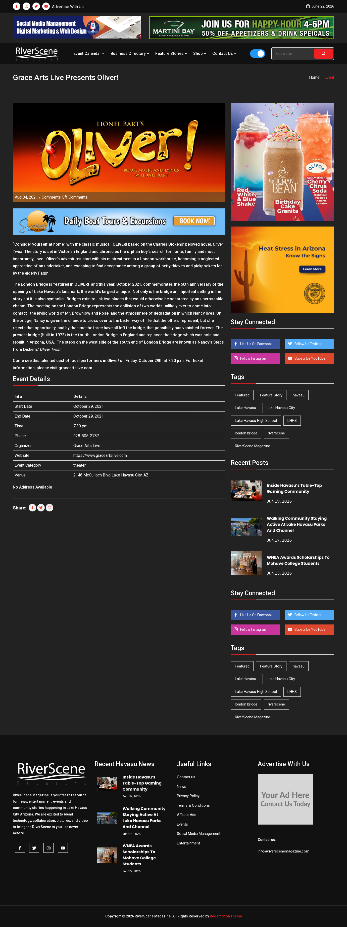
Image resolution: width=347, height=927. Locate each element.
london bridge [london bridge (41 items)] (246, 433)
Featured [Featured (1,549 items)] (242, 395)
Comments (65, 197)
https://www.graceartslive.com (100, 455)
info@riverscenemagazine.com (283, 851)
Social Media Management (198, 833)
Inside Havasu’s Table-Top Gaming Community (294, 488)
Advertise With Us (68, 6)
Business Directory (130, 53)
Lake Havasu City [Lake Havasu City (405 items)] (281, 407)
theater (79, 465)
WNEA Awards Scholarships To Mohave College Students (298, 560)
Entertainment (188, 843)
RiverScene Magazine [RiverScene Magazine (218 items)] (252, 446)
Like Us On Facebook (256, 344)
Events (182, 824)
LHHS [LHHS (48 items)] (292, 420)
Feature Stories (171, 53)
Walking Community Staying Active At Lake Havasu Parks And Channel (297, 524)
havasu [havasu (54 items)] (299, 395)
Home (314, 77)
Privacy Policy (188, 796)
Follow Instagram (253, 358)
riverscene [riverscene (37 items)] (276, 433)
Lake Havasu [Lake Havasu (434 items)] (245, 407)
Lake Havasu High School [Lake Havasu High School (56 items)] (256, 420)
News (181, 786)
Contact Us (224, 53)
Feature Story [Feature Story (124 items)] (271, 395)
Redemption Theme (226, 916)
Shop (200, 53)
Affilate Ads (186, 814)
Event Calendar (89, 53)
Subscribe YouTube (309, 358)
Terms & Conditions (193, 805)
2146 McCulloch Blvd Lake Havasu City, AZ (110, 475)
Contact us (186, 777)
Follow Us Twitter (308, 344)
